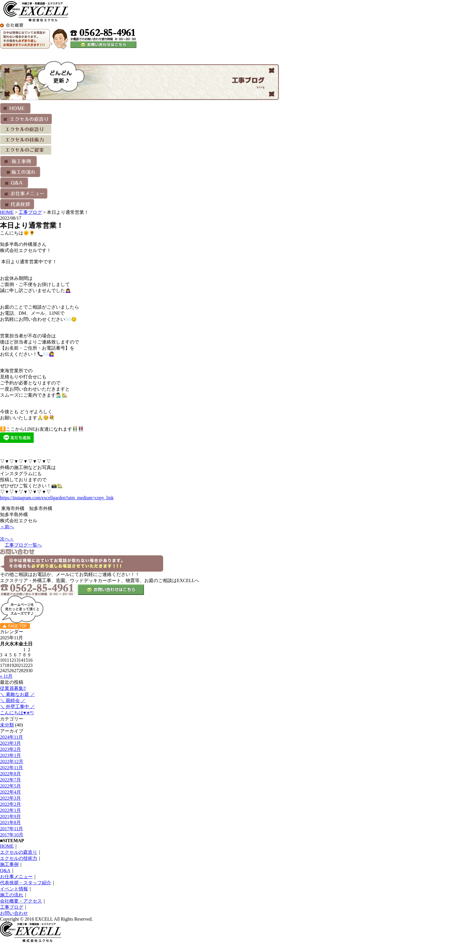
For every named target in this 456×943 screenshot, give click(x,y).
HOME (7, 212)
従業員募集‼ (13, 688)
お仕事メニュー (16, 876)
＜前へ (7, 526)
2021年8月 (10, 822)
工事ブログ (30, 212)
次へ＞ (7, 538)
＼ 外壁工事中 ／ (17, 706)
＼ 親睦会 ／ (13, 700)
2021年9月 (10, 816)
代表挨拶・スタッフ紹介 (25, 882)
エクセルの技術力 (18, 858)
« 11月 (6, 676)
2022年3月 (10, 798)
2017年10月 (11, 834)
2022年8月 (10, 773)
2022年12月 (11, 761)
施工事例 (9, 864)
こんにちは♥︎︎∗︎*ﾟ (17, 712)
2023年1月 (10, 755)
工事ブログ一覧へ (23, 545)
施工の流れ (11, 894)
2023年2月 (10, 749)
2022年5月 (10, 785)
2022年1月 (10, 810)
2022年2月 (10, 804)
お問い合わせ (14, 913)
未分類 (7, 724)
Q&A (5, 870)
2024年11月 (11, 737)
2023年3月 (10, 743)
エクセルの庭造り (18, 852)
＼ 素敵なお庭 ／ (17, 694)
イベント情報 (14, 888)
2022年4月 (10, 792)
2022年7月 (10, 779)
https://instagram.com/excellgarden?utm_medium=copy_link (57, 497)
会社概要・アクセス (21, 901)
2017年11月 (11, 828)
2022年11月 (11, 767)
